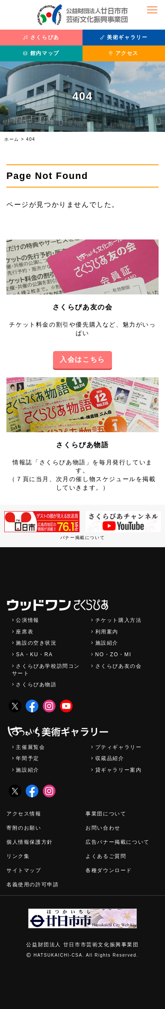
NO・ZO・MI (113, 654)
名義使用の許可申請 (32, 885)
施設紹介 (106, 643)
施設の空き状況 (36, 643)
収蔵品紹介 (109, 758)
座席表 (24, 632)
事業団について (105, 814)
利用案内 (106, 632)
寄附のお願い (23, 828)
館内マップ (41, 53)
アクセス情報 (23, 814)
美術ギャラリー (124, 37)
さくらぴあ (41, 37)
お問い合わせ (103, 828)
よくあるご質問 (105, 856)
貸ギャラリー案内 (118, 770)
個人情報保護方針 (29, 842)
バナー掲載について (82, 537)
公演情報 (27, 620)
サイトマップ (23, 870)
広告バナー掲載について (117, 842)
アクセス (123, 53)
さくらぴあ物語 (82, 444)
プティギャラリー (118, 747)
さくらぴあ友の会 (83, 307)
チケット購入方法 (118, 620)
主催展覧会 (30, 747)
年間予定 (27, 758)
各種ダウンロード (108, 870)
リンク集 (17, 856)
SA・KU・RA (34, 654)
